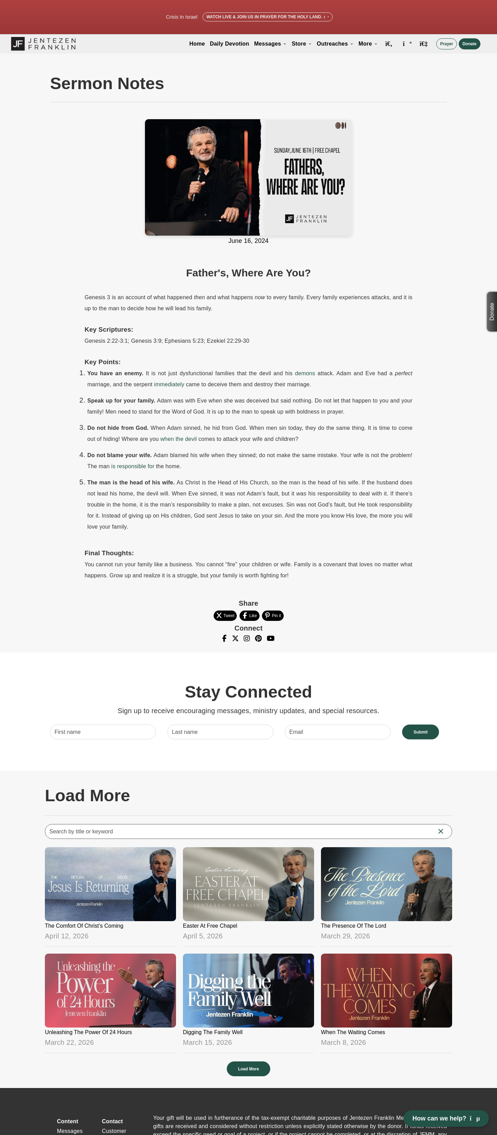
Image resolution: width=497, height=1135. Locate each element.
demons (305, 373)
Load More (248, 1069)
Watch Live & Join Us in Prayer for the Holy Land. (267, 17)
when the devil (178, 439)
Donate (469, 43)
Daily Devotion (229, 44)
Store (302, 44)
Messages (270, 44)
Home (197, 44)
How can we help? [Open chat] (446, 1118)
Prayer (446, 43)
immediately (169, 384)
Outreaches (335, 44)
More (368, 44)
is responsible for (132, 466)
